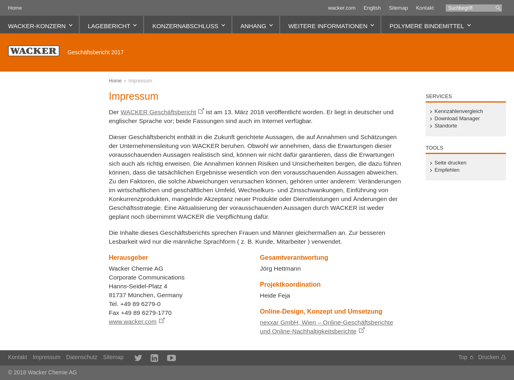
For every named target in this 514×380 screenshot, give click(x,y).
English (372, 8)
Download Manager (457, 118)
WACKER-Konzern (37, 26)
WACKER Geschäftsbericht (158, 112)
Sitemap (398, 8)
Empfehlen (446, 170)
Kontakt (425, 8)
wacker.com (342, 8)
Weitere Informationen (327, 26)
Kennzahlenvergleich (458, 111)
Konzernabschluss (185, 26)
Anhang (253, 26)
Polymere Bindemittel (427, 26)
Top (462, 357)
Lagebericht (109, 26)
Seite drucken (450, 163)
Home (15, 8)
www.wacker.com (133, 321)
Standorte (445, 126)
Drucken (488, 357)
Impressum (140, 81)
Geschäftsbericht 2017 (95, 52)
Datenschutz (82, 357)
